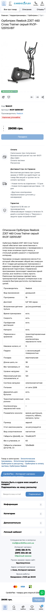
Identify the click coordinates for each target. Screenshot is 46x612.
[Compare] (3, 97)
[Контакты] (35, 3)
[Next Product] (37, 97)
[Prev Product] (32, 97)
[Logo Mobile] (22, 3)
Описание (26, 9)
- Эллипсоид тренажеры (24, 461)
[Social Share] (43, 97)
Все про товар (10, 9)
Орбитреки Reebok (18, 466)
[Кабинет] (42, 3)
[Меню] (10, 3)
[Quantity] (3, 128)
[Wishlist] (9, 97)
